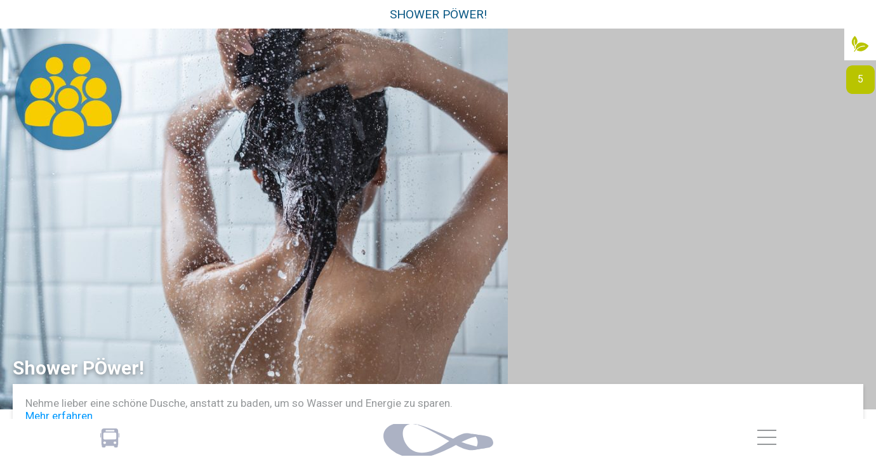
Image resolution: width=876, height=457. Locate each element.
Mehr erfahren (59, 415)
